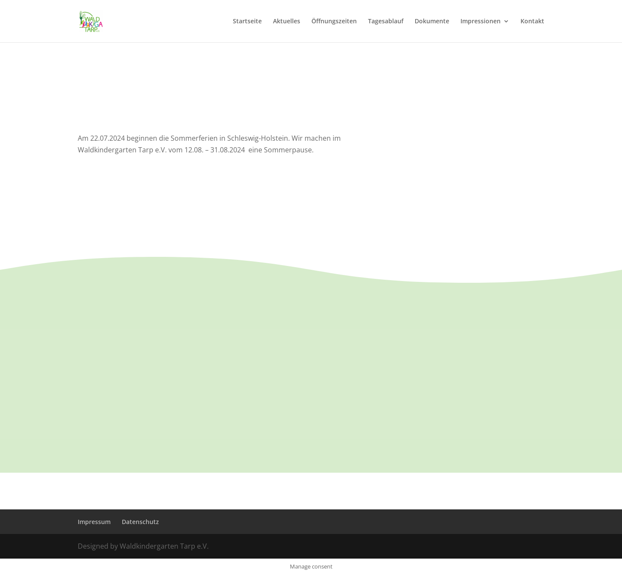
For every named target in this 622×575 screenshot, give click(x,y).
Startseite (247, 21)
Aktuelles (286, 21)
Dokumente (432, 21)
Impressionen (480, 21)
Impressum (94, 522)
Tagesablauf (385, 21)
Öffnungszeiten (334, 21)
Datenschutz (140, 522)
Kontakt (532, 21)
